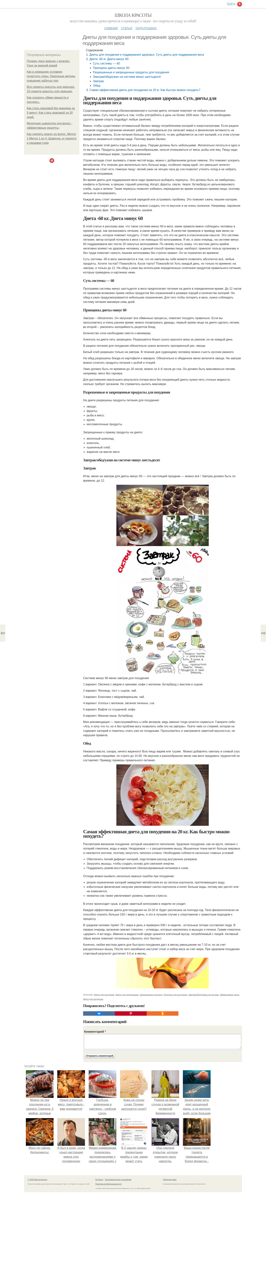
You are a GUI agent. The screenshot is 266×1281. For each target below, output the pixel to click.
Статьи (126, 28)
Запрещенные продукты (151, 995)
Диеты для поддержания (127, 995)
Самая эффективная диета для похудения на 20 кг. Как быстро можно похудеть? (144, 90)
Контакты (99, 1180)
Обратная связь (170, 1180)
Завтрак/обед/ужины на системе (203, 995)
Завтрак (98, 81)
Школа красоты (133, 15)
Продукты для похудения (175, 995)
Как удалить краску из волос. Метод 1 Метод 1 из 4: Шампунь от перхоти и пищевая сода (51, 138)
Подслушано (146, 28)
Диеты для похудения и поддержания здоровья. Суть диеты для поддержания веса (146, 54)
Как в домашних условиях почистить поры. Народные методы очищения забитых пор (51, 76)
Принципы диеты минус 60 (111, 67)
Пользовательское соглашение (118, 1180)
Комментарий (95, 1031)
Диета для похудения (93, 999)
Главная (111, 28)
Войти (231, 3)
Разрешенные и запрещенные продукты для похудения (131, 72)
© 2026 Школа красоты (37, 1180)
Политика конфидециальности (108, 1184)
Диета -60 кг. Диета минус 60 (108, 59)
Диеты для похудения (104, 995)
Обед (96, 85)
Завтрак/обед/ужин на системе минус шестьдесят (127, 76)
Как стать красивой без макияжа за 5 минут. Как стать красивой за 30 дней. (51, 113)
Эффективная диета (229, 995)
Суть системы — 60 (106, 63)
